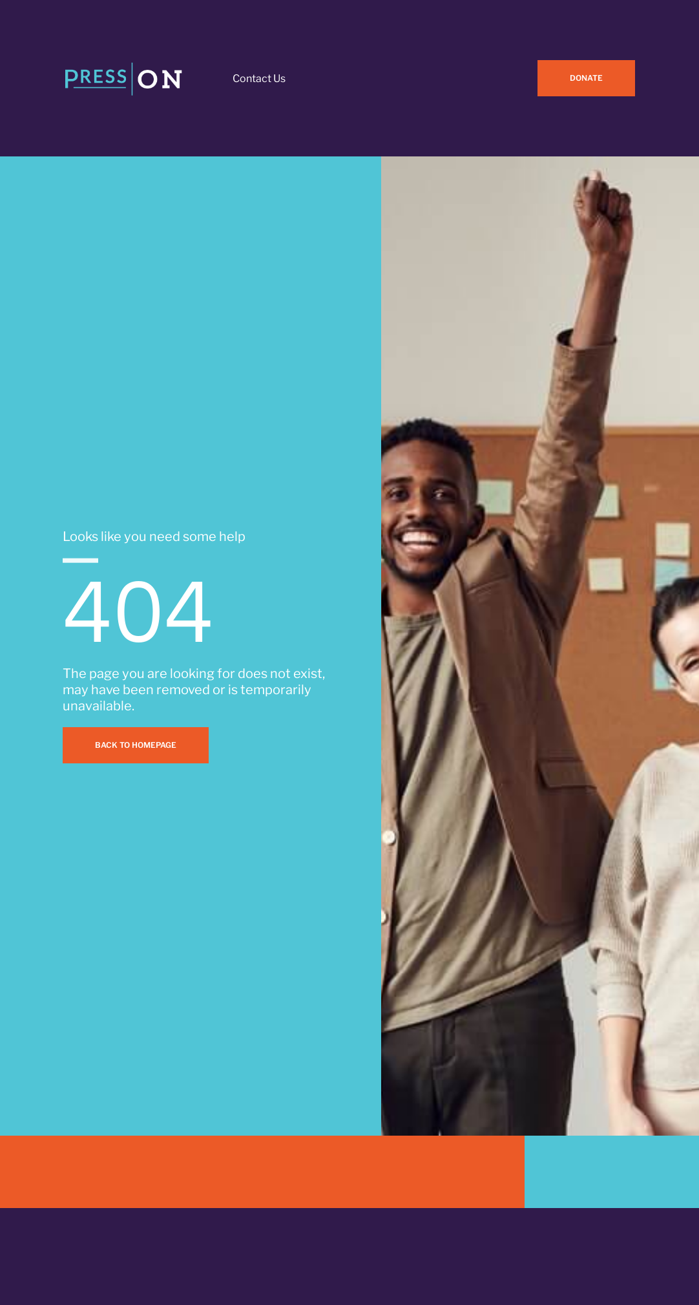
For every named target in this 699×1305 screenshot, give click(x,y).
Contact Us (259, 78)
